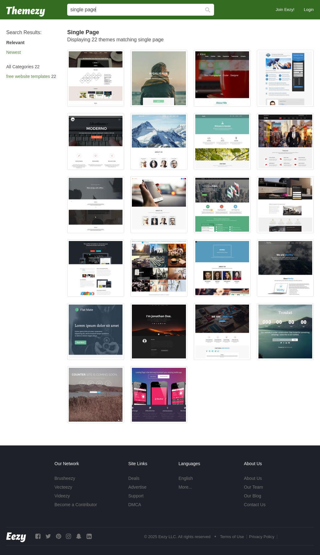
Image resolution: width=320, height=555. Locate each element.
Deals (133, 478)
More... (185, 487)
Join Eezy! (285, 9)
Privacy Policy (261, 536)
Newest (13, 52)
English (185, 478)
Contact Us (254, 504)
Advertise (137, 487)
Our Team (253, 487)
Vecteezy (63, 487)
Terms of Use (232, 536)
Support (135, 495)
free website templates (28, 76)
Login (309, 9)
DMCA (134, 504)
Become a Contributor (75, 504)
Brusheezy (64, 478)
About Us (253, 478)
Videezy (62, 495)
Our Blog (252, 495)
